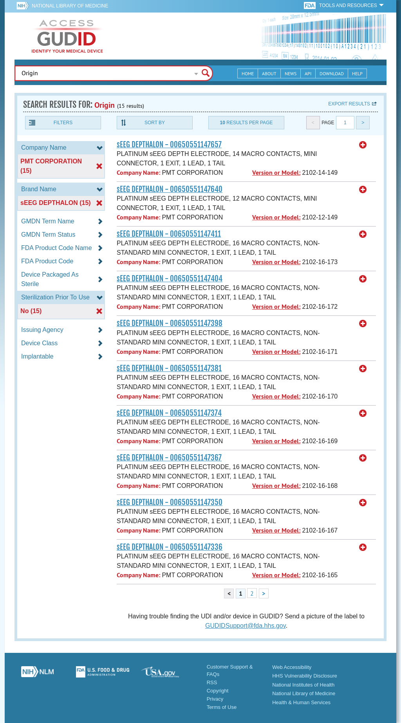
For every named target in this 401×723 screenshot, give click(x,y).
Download (332, 73)
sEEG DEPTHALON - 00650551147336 (169, 547)
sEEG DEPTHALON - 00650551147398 (169, 323)
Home (248, 73)
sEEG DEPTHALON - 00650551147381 (169, 368)
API (308, 73)
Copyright (218, 691)
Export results (349, 104)
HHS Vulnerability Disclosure (304, 676)
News (290, 73)
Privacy (215, 699)
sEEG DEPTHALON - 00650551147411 (169, 234)
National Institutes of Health (303, 685)
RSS (212, 682)
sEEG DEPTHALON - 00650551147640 (169, 189)
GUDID (67, 36)
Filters (63, 122)
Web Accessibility (291, 667)
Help (357, 73)
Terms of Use (222, 707)
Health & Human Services (301, 702)
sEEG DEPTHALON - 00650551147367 (169, 457)
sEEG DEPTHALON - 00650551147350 (169, 502)
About (269, 73)
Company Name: (138, 173)
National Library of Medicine (70, 6)
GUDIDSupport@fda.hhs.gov (245, 625)
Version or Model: (276, 173)
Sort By (155, 122)
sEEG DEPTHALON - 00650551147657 (169, 144)
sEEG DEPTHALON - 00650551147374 (169, 413)
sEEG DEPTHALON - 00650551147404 (169, 278)
